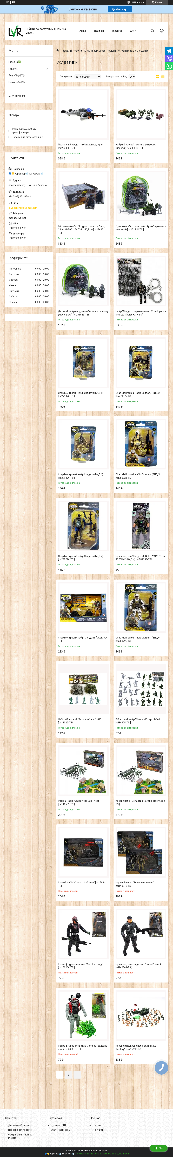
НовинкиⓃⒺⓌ (17, 82)
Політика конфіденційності (116, 1154)
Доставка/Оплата (18, 1125)
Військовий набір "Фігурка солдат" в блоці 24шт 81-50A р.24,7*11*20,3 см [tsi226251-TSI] (81, 229)
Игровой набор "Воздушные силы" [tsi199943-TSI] (135, 884)
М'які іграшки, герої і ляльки (100, 50)
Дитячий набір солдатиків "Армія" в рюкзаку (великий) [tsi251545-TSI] (141, 228)
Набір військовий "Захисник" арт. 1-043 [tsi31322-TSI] (80, 721)
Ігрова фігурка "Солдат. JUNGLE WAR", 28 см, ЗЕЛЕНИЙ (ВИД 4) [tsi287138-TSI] (140, 558)
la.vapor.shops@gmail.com (23, 207)
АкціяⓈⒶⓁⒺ (16, 75)
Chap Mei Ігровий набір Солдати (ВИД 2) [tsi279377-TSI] (138, 395)
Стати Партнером (60, 1129)
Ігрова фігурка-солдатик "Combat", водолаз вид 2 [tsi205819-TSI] (82, 1047)
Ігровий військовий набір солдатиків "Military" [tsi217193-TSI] (136, 1047)
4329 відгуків (137, 2)
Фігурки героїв (126, 50)
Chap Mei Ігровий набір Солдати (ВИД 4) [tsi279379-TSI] (80, 476)
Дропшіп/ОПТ (58, 1125)
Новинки (99, 30)
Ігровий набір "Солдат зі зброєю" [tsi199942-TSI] (83, 884)
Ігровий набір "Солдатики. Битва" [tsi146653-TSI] (141, 802)
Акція (82, 30)
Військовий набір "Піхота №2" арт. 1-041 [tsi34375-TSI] (138, 721)
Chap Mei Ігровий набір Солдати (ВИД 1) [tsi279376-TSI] (80, 395)
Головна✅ (15, 61)
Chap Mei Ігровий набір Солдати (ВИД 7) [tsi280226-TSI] (80, 558)
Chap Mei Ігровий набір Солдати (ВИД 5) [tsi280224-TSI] (138, 476)
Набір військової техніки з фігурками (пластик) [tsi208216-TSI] (136, 146)
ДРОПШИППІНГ (17, 95)
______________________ (24, 89)
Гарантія (117, 30)
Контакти (98, 1129)
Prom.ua (103, 1150)
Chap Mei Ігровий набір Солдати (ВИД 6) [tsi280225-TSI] (138, 639)
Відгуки (97, 1125)
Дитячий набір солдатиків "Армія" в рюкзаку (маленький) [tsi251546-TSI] (83, 313)
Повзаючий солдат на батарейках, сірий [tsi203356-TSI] (80, 146)
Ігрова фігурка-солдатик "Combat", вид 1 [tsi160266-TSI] (81, 966)
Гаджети (13, 68)
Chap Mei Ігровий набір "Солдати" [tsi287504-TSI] (83, 639)
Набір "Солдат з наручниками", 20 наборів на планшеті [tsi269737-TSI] (141, 313)
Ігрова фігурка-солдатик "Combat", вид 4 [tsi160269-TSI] (138, 966)
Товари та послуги (71, 50)
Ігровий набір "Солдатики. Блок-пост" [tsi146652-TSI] (79, 802)
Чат (158, 1148)
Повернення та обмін (20, 1129)
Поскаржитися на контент (88, 1154)
